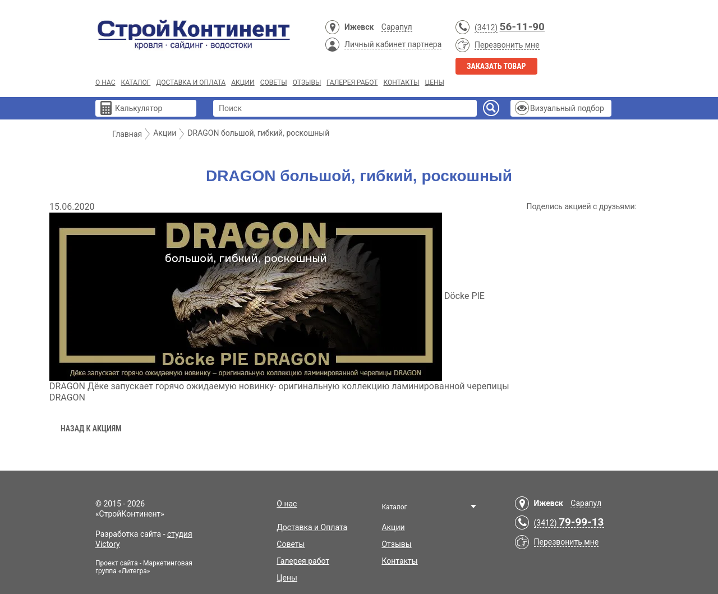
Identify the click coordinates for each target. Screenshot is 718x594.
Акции (242, 82)
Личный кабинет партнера (392, 44)
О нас (105, 82)
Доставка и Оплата (190, 82)
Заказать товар (496, 66)
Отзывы (307, 82)
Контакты (401, 82)
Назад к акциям (91, 428)
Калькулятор (138, 108)
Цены (434, 82)
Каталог (135, 82)
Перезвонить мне (507, 44)
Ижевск (359, 26)
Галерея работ (352, 82)
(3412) (486, 27)
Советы (273, 82)
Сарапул (396, 26)
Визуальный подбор (567, 108)
